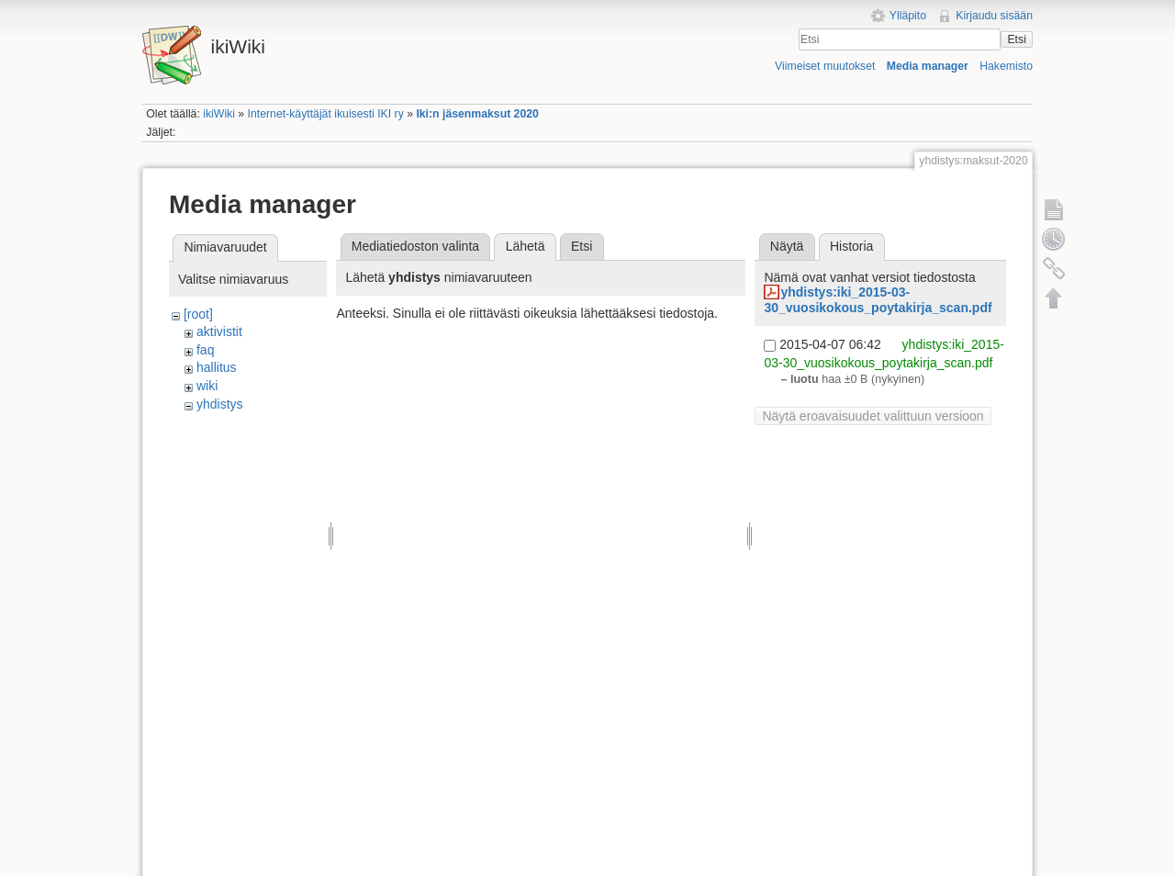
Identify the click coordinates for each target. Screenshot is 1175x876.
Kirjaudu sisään (994, 15)
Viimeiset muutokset (825, 66)
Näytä (787, 246)
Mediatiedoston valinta (415, 246)
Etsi (1016, 39)
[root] (198, 314)
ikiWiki (219, 113)
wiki (207, 385)
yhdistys (219, 404)
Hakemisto (1006, 66)
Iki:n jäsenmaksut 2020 (477, 113)
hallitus (216, 367)
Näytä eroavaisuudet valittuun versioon (872, 416)
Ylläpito (908, 15)
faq (205, 350)
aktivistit (219, 331)
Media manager (927, 66)
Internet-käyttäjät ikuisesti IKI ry (326, 113)
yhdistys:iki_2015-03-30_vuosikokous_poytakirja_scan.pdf (877, 300)
